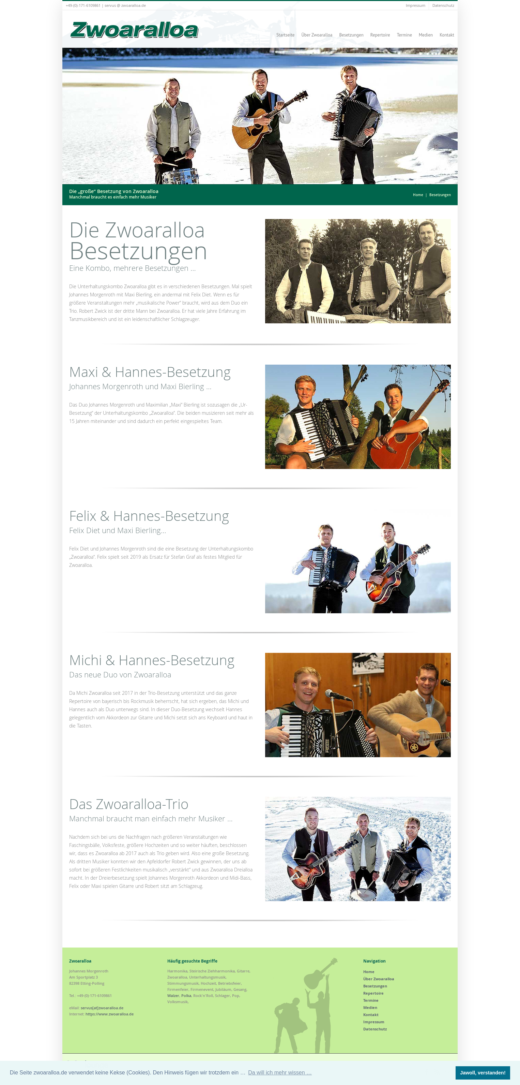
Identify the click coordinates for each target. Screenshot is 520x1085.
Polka (186, 995)
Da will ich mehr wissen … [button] (280, 1072)
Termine (404, 35)
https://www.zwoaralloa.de (110, 1013)
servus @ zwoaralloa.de (125, 5)
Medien (426, 35)
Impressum (415, 5)
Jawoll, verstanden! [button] (483, 1072)
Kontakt (447, 35)
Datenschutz (443, 5)
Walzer (173, 995)
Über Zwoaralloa (316, 35)
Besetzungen (351, 35)
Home (418, 195)
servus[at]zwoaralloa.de (102, 1007)
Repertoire (380, 35)
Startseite (285, 35)
